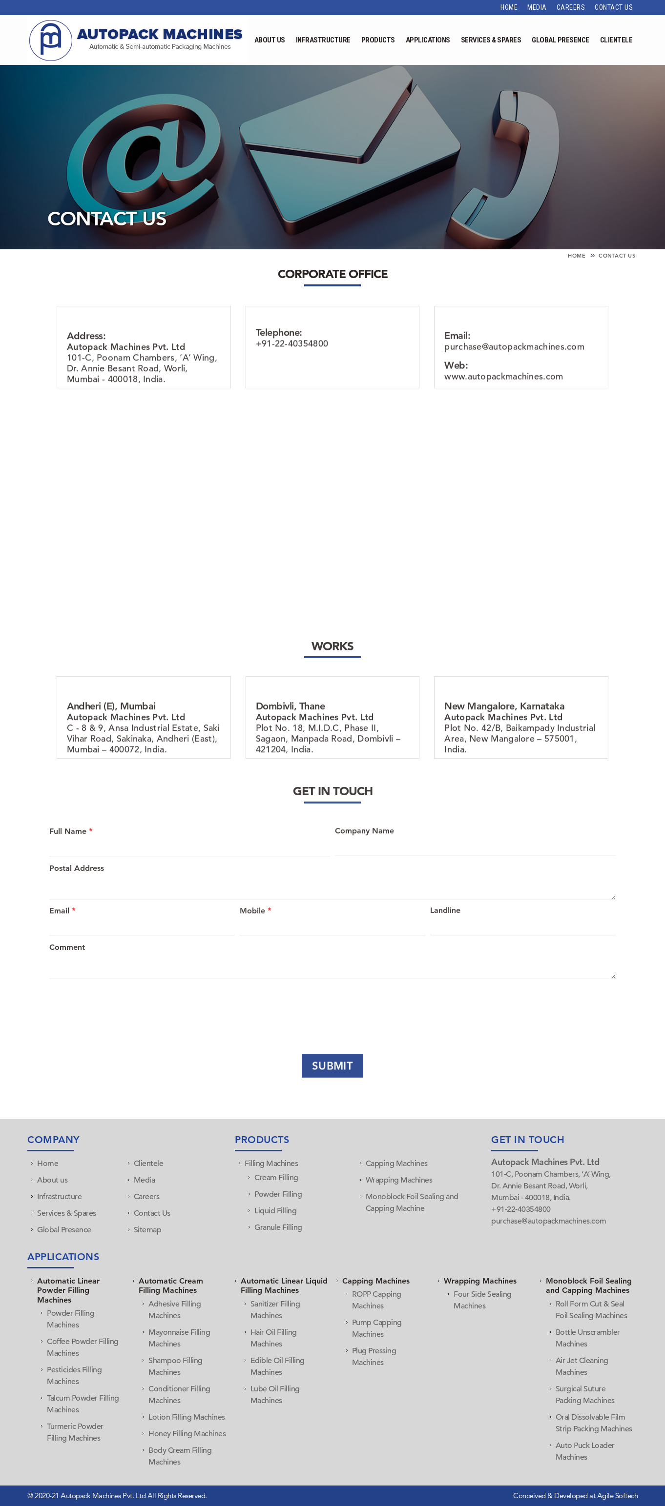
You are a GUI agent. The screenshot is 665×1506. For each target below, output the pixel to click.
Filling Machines (271, 1163)
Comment (67, 967)
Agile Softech (616, 1495)
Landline (445, 926)
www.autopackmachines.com (503, 407)
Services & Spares (491, 40)
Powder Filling (278, 1194)
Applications (428, 40)
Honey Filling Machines (187, 1434)
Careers (571, 7)
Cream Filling (276, 1178)
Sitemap (148, 1230)
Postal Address (76, 887)
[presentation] (121, 1006)
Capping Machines (397, 1163)
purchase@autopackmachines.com (514, 377)
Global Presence (560, 40)
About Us (269, 40)
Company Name (364, 847)
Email (62, 927)
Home (509, 7)
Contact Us (614, 7)
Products (378, 40)
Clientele (616, 40)
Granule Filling (278, 1227)
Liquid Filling (275, 1211)
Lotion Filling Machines (186, 1417)
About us (52, 1180)
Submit (332, 1078)
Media (537, 7)
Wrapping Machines (399, 1180)
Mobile (255, 927)
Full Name (71, 847)
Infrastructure (323, 40)
